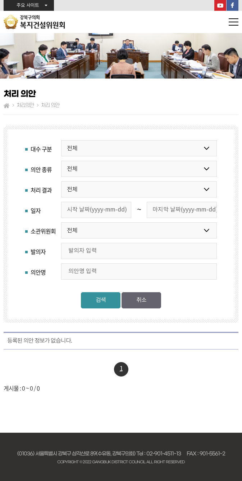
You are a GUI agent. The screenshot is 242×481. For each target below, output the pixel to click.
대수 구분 (41, 148)
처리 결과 (41, 190)
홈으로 (6, 105)
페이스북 (232, 5)
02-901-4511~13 (163, 453)
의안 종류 (41, 169)
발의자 (38, 251)
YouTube (220, 5)
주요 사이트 (28, 5)
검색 (101, 300)
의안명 (38, 272)
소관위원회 (43, 231)
